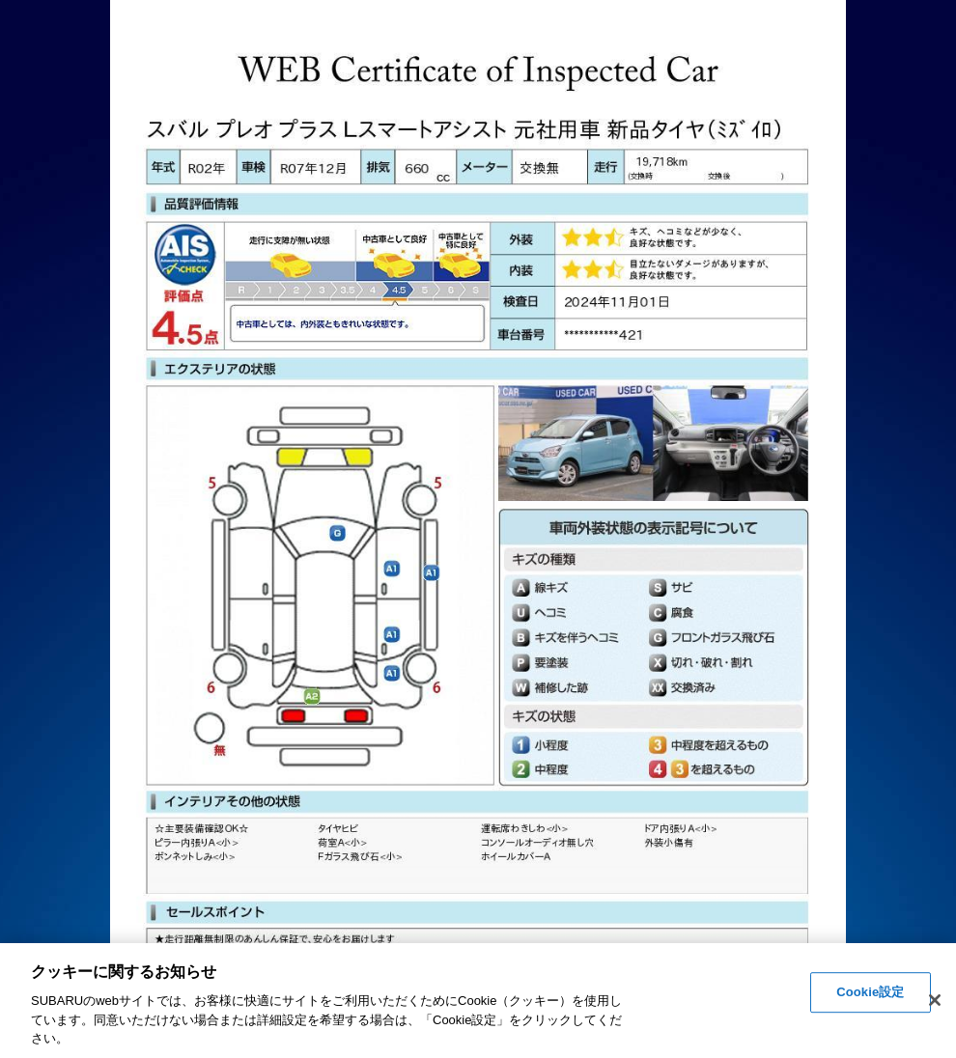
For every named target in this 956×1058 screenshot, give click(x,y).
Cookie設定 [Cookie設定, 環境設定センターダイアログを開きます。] (870, 993)
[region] (478, 1000)
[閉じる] (935, 1000)
